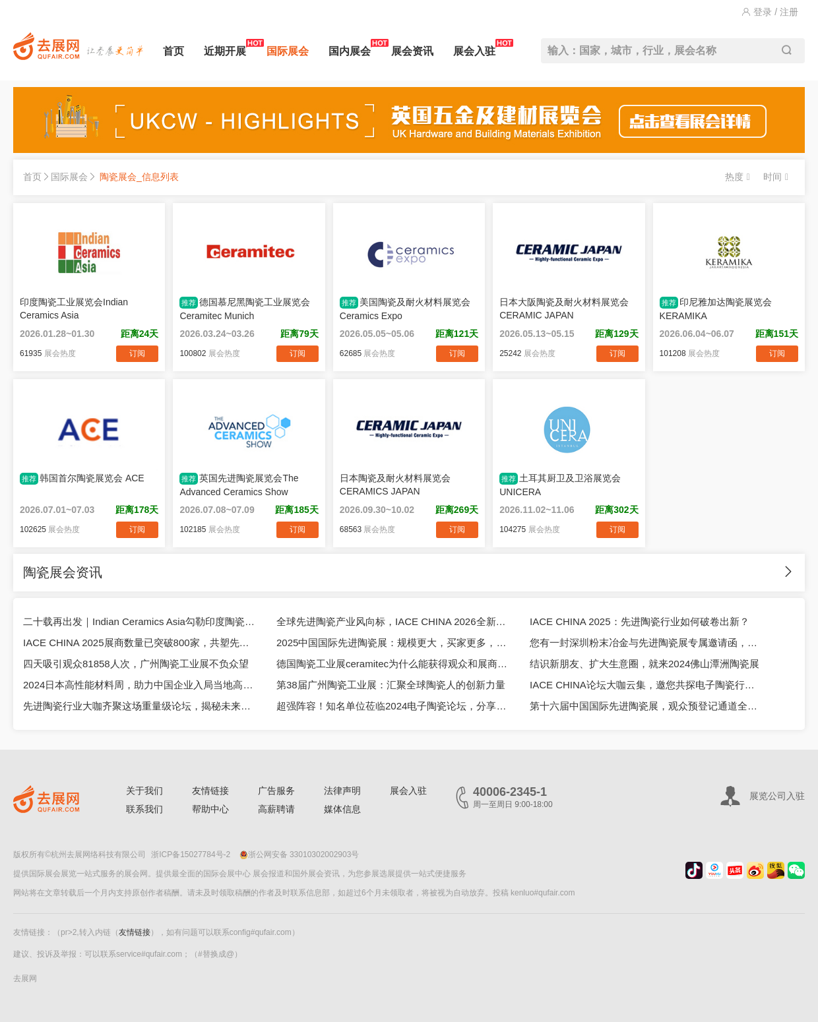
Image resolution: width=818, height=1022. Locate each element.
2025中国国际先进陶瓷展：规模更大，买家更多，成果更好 (393, 642)
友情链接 (210, 790)
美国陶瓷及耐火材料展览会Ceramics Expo (405, 309)
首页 (173, 51)
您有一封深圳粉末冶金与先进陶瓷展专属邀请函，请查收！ (646, 642)
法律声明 (342, 790)
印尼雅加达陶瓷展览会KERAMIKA (716, 309)
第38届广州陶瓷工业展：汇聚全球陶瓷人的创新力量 (390, 684)
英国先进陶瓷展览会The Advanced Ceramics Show (238, 485)
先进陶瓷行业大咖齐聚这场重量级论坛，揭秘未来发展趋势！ (140, 705)
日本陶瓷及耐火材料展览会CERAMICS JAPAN (395, 484)
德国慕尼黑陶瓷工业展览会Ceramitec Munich (244, 309)
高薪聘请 (276, 809)
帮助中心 (210, 809)
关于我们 (144, 790)
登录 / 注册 (769, 12)
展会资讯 (412, 51)
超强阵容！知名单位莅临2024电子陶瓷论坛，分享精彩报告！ (393, 705)
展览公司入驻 (777, 796)
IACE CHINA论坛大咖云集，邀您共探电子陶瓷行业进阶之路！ (646, 684)
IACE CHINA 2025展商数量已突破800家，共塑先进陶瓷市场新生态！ (140, 642)
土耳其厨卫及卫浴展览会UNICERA (560, 485)
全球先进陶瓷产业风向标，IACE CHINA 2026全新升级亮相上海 (393, 621)
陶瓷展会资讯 (62, 572)
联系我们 (144, 809)
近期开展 (225, 48)
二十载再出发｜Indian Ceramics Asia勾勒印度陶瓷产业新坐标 (140, 621)
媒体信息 (342, 809)
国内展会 (350, 48)
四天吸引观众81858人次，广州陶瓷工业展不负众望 (136, 663)
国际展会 (288, 51)
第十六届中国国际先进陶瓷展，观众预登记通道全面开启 (646, 705)
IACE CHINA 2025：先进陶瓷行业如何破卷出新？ (639, 621)
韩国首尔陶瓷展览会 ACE (82, 479)
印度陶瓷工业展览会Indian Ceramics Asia (74, 308)
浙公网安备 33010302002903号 (299, 854)
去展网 (25, 978)
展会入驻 (474, 48)
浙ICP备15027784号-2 (190, 854)
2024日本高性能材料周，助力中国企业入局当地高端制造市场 (140, 684)
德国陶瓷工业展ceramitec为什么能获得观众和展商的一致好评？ (393, 663)
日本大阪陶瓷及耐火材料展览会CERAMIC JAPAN (564, 308)
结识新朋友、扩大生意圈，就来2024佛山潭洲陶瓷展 (644, 663)
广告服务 (276, 790)
